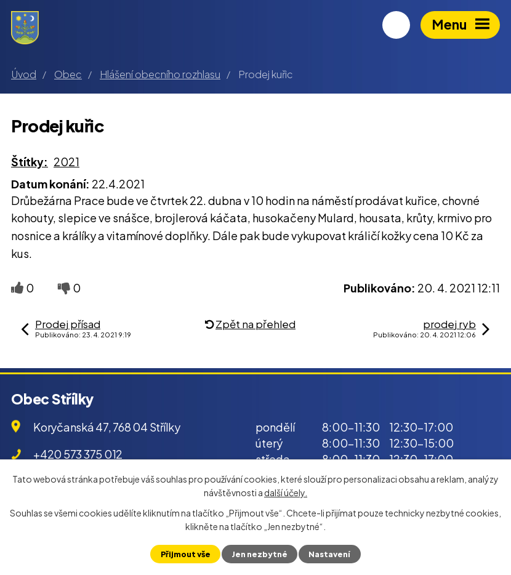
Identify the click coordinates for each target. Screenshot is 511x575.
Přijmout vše (186, 554)
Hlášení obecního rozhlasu (160, 74)
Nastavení (329, 554)
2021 (66, 162)
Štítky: (29, 162)
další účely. (285, 492)
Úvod (23, 74)
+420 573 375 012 (78, 454)
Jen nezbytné (259, 554)
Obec (68, 74)
